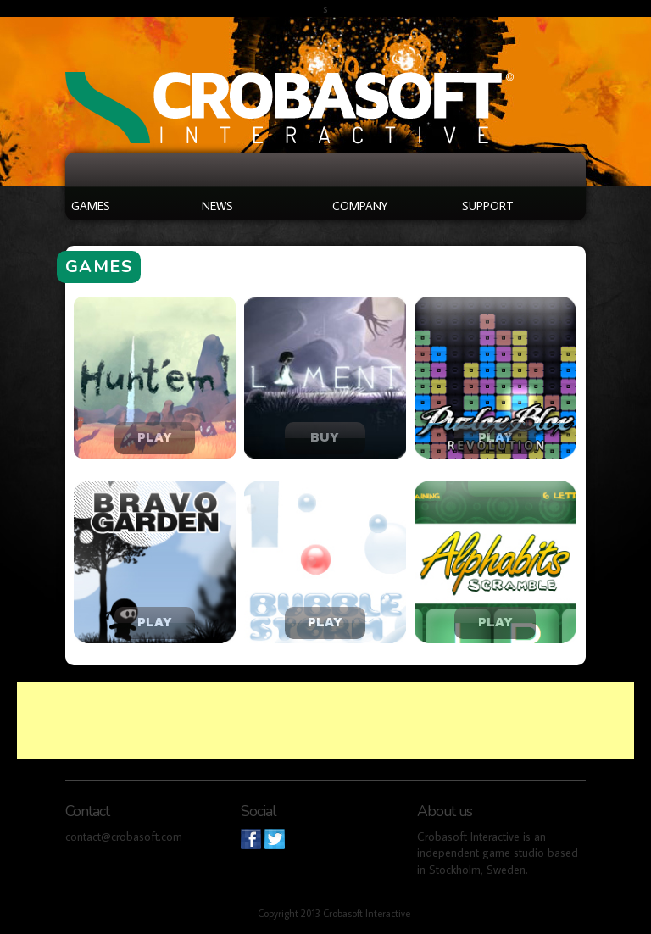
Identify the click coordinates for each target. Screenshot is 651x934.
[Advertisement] (325, 720)
